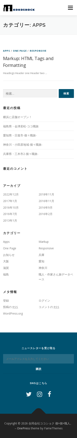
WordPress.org (13, 313)
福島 (6, 274)
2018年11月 (46, 194)
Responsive (38, 50)
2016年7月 (10, 214)
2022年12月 (11, 194)
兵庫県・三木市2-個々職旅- (20, 154)
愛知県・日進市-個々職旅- (20, 135)
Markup (44, 242)
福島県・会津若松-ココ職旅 (21, 126)
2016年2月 (46, 214)
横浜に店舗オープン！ (17, 117)
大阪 (6, 261)
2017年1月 (10, 201)
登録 (6, 300)
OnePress (23, 428)
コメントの (49, 307)
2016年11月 (46, 201)
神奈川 (43, 268)
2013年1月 (10, 220)
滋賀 (6, 268)
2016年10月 (11, 207)
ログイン (44, 300)
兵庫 (41, 255)
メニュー (70, 7)
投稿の (10, 307)
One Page (20, 50)
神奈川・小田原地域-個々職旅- (23, 144)
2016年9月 (46, 207)
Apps (6, 50)
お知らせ (9, 255)
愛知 (41, 261)
